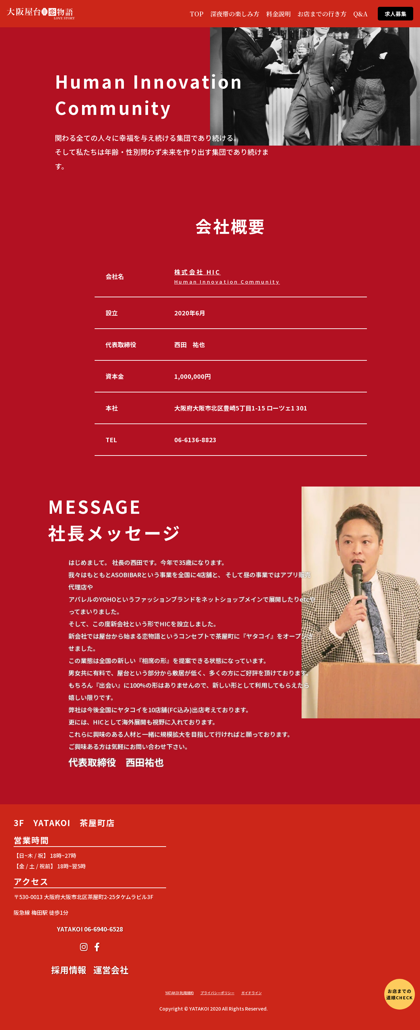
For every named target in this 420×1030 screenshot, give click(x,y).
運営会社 (111, 1017)
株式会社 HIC (227, 276)
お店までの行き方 (321, 14)
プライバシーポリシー (217, 992)
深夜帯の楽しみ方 (234, 14)
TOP (197, 14)
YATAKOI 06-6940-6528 (90, 976)
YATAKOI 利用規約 (179, 992)
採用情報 (68, 1017)
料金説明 (278, 14)
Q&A (360, 14)
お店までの (399, 994)
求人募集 (395, 14)
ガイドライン (251, 992)
